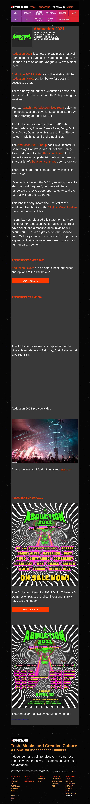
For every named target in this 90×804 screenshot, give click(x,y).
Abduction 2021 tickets (26, 74)
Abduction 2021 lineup (32, 145)
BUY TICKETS (30, 281)
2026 (15, 19)
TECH (33, 7)
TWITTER (55, 783)
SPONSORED (64, 19)
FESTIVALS (59, 7)
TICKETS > (66, 470)
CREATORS (44, 7)
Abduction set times (43, 161)
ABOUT (68, 779)
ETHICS (68, 788)
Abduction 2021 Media (27, 297)
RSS (53, 786)
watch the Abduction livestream (43, 107)
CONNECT (56, 776)
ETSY (40, 781)
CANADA (27, 13)
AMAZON (41, 779)
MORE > (74, 772)
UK (12, 783)
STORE (41, 776)
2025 (12, 796)
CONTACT (69, 781)
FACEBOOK (56, 779)
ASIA (74, 13)
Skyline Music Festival (62, 207)
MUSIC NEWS (50, 19)
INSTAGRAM (57, 781)
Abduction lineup (53, 153)
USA (15, 13)
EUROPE (62, 13)
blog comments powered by (20, 719)
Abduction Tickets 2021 (28, 260)
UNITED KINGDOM (39, 13)
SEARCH (68, 795)
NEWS (27, 776)
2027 (27, 19)
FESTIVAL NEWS (39, 19)
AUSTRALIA (51, 13)
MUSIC (69, 7)
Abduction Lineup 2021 (27, 497)
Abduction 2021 (49, 28)
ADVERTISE (70, 783)
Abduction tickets (23, 78)
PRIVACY (69, 786)
